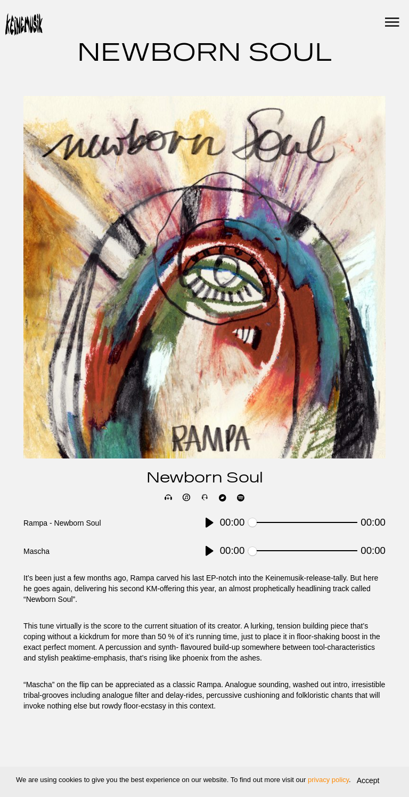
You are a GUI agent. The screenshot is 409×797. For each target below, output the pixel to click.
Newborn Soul (204, 478)
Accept (368, 780)
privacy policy (328, 780)
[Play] (209, 523)
